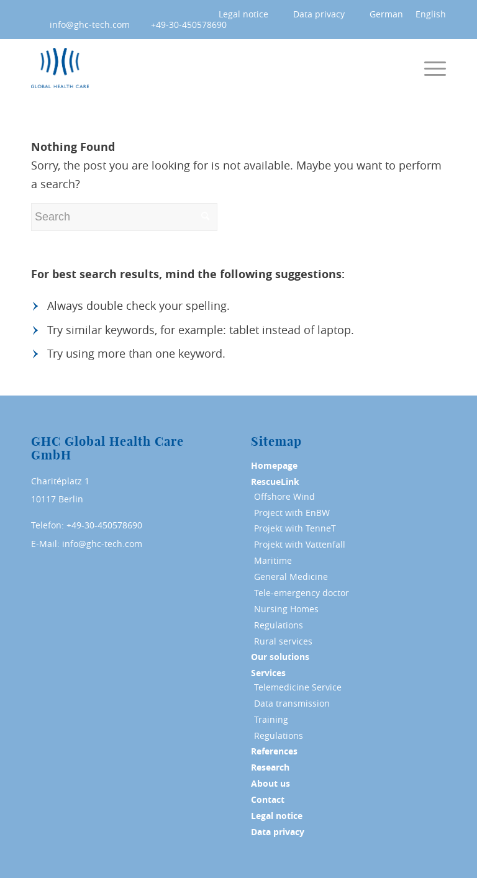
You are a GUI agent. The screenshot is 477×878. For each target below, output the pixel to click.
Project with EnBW (292, 512)
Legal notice (243, 14)
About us (270, 783)
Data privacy (319, 14)
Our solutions (280, 657)
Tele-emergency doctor (301, 593)
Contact (267, 800)
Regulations (278, 625)
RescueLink (275, 482)
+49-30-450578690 (189, 24)
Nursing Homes (286, 609)
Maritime (273, 560)
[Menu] (435, 67)
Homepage (274, 465)
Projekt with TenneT (295, 528)
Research (270, 767)
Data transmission (292, 703)
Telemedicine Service (298, 687)
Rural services (283, 641)
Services (268, 673)
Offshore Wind (284, 496)
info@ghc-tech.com (90, 24)
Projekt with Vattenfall (299, 544)
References (274, 751)
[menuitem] (237, 14)
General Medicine (291, 576)
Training (271, 719)
